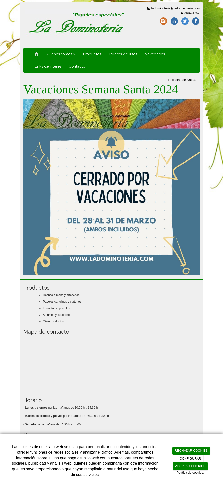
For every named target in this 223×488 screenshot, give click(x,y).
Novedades (155, 54)
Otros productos (53, 321)
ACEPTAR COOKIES (190, 466)
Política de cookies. (190, 472)
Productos (92, 54)
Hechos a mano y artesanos (61, 295)
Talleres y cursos (123, 54)
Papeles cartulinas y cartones (62, 301)
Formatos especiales (56, 308)
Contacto (77, 66)
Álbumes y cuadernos (57, 315)
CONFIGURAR (190, 458)
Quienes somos (61, 54)
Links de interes (48, 66)
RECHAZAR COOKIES (191, 450)
